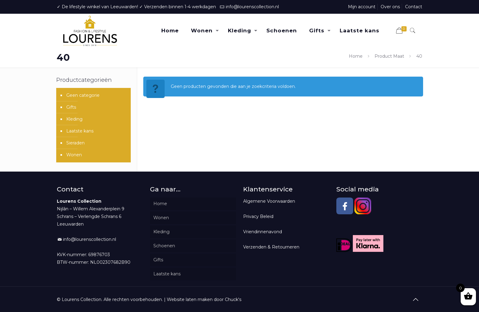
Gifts (71, 107)
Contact (413, 6)
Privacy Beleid (258, 216)
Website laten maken (190, 299)
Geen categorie (83, 95)
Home (356, 56)
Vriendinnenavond (262, 231)
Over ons (390, 6)
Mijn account (361, 6)
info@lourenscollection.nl (252, 6)
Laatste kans (79, 131)
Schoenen (164, 246)
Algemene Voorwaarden (269, 201)
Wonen (74, 155)
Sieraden (75, 143)
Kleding (74, 119)
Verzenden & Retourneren (271, 247)
